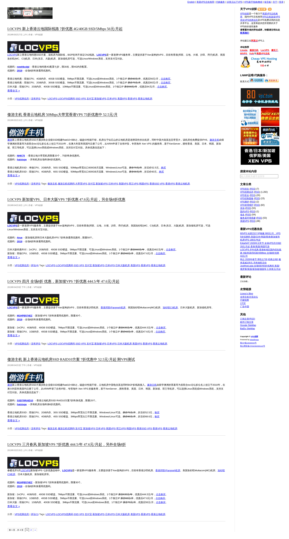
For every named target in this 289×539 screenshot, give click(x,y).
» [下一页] (35, 530)
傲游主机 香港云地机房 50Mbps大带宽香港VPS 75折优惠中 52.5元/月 (62, 115)
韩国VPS (144, 183)
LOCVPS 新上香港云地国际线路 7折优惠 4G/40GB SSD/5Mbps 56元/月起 (65, 29)
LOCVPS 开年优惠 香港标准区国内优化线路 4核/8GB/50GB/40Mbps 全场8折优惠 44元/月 (260, 252)
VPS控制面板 (246, 198)
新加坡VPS (100, 98)
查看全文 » (13, 90)
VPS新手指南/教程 (253, 2)
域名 (242, 214)
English (191, 2)
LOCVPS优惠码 (66, 98)
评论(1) (35, 514)
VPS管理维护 (246, 205)
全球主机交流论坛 (249, 297)
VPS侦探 (30, 13)
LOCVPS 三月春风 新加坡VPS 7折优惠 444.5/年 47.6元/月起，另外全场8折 (66, 444)
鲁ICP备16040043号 (248, 343)
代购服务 (220, 2)
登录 (281, 2)
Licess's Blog (246, 293)
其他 (242, 208)
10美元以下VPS (234, 2)
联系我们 (244, 33)
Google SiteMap (248, 325)
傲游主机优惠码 (66, 183)
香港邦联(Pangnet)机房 (113, 307)
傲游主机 (52, 183)
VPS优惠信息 (22, 98)
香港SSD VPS (157, 183)
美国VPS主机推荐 (205, 2)
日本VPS (112, 98)
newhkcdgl (23, 66)
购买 (163, 167)
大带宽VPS (81, 183)
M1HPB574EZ (24, 315)
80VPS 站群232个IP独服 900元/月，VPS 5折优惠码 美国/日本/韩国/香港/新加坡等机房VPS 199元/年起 (260, 236)
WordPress (254, 340)
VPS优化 (244, 189)
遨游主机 (214, 139)
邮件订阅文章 (246, 322)
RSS (252, 189)
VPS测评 (244, 201)
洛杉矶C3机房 (170, 307)
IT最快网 (244, 300)
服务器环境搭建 (248, 218)
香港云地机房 (145, 98)
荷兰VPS (133, 183)
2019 (19, 70)
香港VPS (132, 98)
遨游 (9, 139)
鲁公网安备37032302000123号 (252, 346)
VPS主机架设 (269, 16)
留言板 (267, 2)
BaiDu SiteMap (247, 328)
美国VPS (122, 98)
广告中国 (244, 306)
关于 (275, 2)
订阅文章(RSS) (247, 319)
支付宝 (90, 98)
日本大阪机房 (122, 265)
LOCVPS (12, 54)
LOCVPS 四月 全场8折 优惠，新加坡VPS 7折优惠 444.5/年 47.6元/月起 (63, 281)
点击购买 (165, 78)
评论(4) (35, 265)
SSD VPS (81, 98)
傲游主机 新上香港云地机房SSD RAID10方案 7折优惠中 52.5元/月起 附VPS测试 (71, 359)
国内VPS (244, 211)
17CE (243, 303)
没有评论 (36, 98)
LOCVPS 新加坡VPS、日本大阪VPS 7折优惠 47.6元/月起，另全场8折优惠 (66, 199)
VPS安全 (244, 195)
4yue (19, 237)
